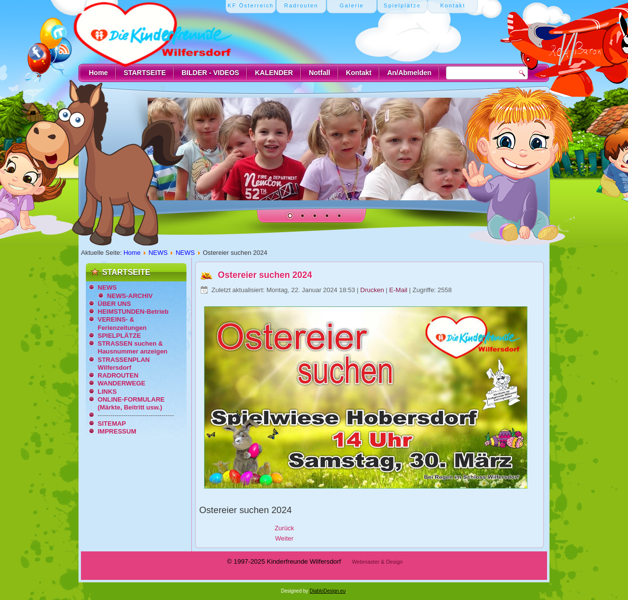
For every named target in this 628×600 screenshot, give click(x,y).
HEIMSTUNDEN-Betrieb (133, 311)
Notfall (319, 73)
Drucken (373, 290)
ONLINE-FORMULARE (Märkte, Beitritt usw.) (131, 403)
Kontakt (358, 73)
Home (98, 73)
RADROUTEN (118, 375)
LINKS (107, 391)
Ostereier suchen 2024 (265, 275)
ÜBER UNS (114, 303)
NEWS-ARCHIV (130, 296)
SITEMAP (112, 423)
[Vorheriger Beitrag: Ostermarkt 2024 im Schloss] (284, 528)
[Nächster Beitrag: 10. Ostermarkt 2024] (284, 538)
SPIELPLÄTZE (119, 335)
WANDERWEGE (121, 383)
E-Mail (399, 290)
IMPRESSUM (117, 431)
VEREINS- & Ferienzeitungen (122, 323)
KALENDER (274, 73)
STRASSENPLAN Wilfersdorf (124, 363)
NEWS (158, 252)
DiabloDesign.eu (327, 591)
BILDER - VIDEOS (210, 73)
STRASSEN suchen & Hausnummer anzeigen (132, 347)
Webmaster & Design (377, 562)
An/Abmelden (409, 73)
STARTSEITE (145, 73)
